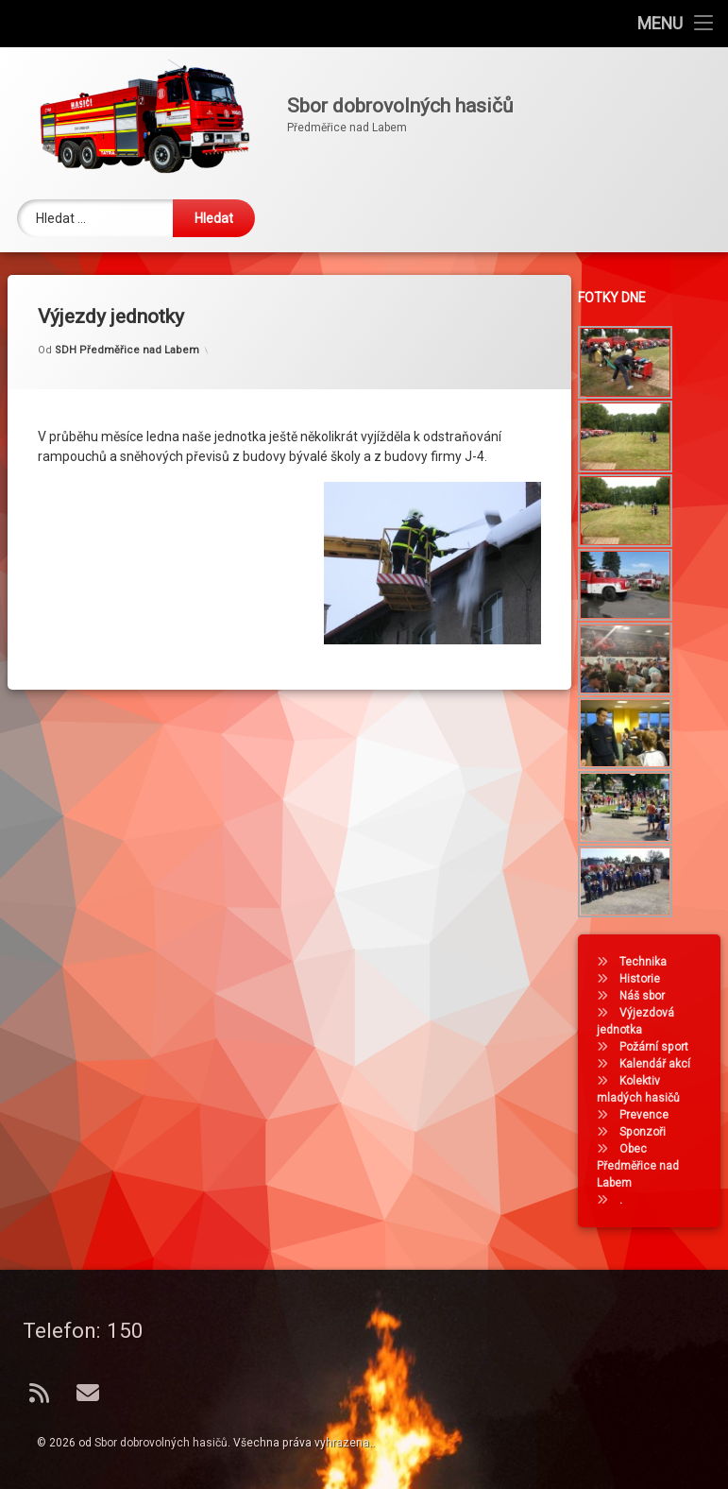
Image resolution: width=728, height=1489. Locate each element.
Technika (649, 961)
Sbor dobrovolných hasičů (161, 1442)
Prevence (650, 1114)
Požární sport (660, 1046)
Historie (646, 978)
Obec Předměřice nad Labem (644, 1165)
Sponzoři (649, 1131)
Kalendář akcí (661, 1063)
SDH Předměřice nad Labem (127, 331)
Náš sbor (648, 995)
